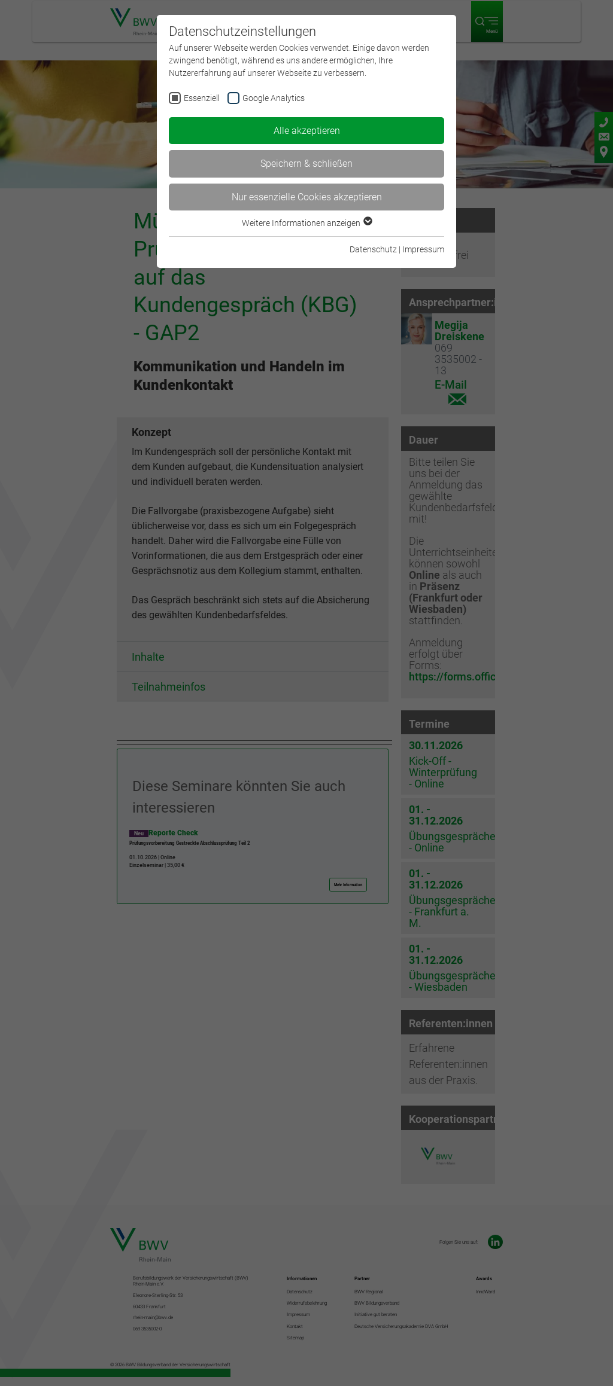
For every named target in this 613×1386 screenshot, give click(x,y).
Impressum (423, 249)
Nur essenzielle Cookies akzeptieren (307, 197)
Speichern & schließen (306, 163)
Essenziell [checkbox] (202, 98)
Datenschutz (373, 249)
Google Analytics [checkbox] (273, 98)
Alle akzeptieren (307, 130)
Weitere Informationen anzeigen (306, 223)
